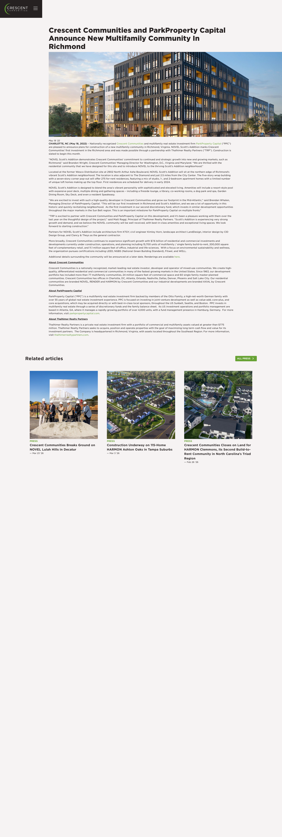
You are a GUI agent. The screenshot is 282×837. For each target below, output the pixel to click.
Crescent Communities (130, 143)
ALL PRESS (243, 358)
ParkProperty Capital (208, 143)
